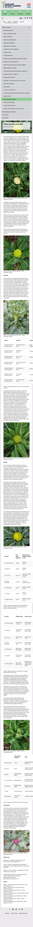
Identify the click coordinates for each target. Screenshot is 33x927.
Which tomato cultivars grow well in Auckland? (14, 64)
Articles (22, 21)
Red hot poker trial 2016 (9, 77)
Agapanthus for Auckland (9, 46)
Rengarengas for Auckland (9, 68)
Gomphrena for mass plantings (11, 49)
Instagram (31, 18)
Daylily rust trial (7, 96)
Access (12, 12)
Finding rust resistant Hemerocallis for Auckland (15, 58)
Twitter (27, 18)
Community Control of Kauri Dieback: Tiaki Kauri (15, 71)
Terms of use (14, 913)
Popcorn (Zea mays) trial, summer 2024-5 (13, 108)
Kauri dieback (6, 86)
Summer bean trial (7, 55)
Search (28, 12)
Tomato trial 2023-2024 (9, 105)
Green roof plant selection (9, 33)
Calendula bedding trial (9, 43)
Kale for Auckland (7, 36)
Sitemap (7, 913)
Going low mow (7, 52)
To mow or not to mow (9, 89)
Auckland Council (29, 5)
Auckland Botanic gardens (11, 5)
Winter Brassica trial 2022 (9, 99)
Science (9, 21)
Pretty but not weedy (8, 83)
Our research (5, 114)
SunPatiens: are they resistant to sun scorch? (14, 80)
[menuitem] (3, 21)
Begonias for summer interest (10, 61)
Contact (20, 12)
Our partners (5, 117)
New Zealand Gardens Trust (20, 921)
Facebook (29, 18)
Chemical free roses (8, 30)
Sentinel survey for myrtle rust (10, 74)
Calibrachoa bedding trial (9, 39)
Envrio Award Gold (12, 921)
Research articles (6, 27)
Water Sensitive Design (9, 102)
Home (5, 13)
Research (15, 21)
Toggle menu (28, 27)
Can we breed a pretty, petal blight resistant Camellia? (16, 93)
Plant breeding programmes (9, 111)
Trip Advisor (25, 18)
